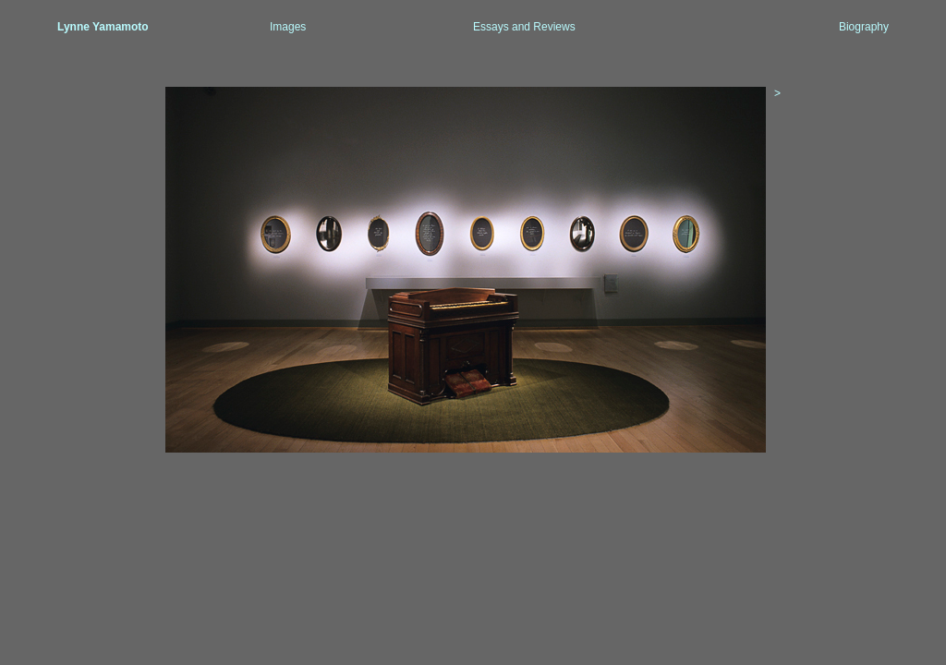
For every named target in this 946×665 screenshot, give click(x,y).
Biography (864, 26)
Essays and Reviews (524, 26)
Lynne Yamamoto (103, 26)
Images (288, 26)
